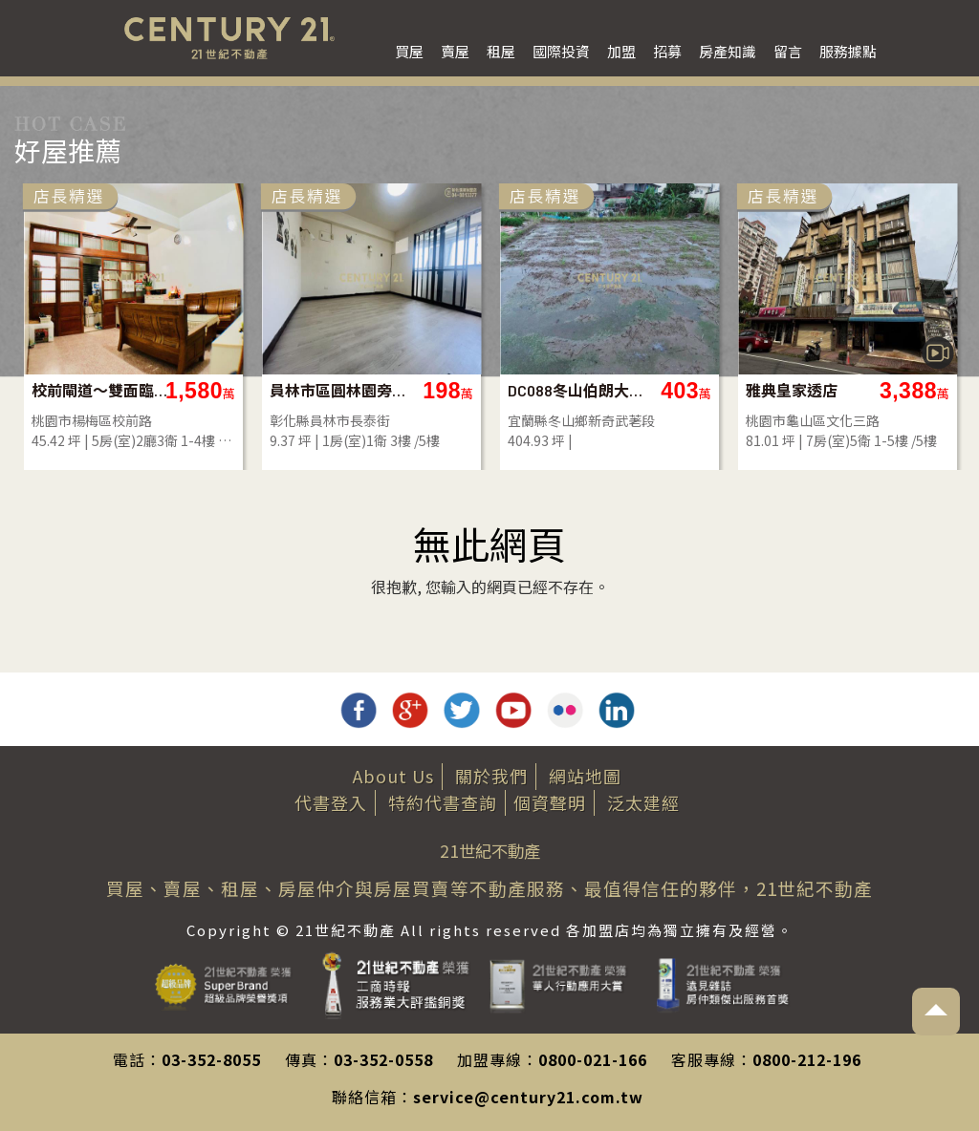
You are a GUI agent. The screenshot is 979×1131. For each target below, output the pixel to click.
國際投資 (561, 51)
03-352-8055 (211, 1059)
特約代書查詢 (442, 802)
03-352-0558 (383, 1059)
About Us (393, 775)
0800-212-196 (806, 1059)
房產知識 (727, 51)
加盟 (621, 51)
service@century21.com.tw (528, 1096)
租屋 (501, 51)
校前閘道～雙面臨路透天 (699, 390)
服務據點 (848, 51)
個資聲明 (549, 802)
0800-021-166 (592, 1059)
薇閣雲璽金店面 (445, 390)
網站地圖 (585, 775)
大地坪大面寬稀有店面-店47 (223, 390)
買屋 (409, 51)
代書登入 (330, 802)
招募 (667, 51)
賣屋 (455, 51)
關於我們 (491, 775)
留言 (787, 51)
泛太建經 (643, 802)
